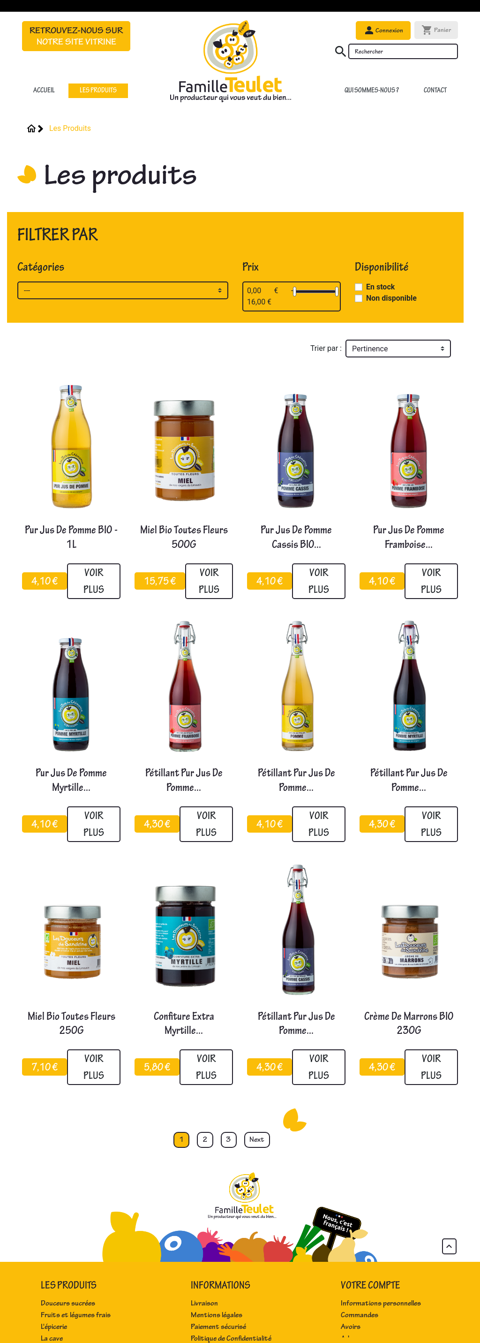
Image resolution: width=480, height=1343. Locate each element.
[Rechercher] (403, 51)
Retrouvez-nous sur (76, 36)
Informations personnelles (381, 1303)
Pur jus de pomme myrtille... (71, 780)
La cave (52, 1338)
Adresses (355, 1338)
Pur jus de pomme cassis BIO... (296, 537)
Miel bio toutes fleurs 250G (71, 1023)
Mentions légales (216, 1315)
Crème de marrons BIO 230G (409, 1023)
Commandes (359, 1315)
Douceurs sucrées (68, 1303)
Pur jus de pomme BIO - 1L (71, 537)
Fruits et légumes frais (76, 1315)
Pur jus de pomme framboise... (408, 537)
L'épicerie (54, 1326)
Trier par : (326, 348)
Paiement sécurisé (218, 1326)
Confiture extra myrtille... (184, 1023)
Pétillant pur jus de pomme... (184, 780)
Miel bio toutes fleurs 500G (184, 537)
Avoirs (350, 1326)
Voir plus (93, 581)
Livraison (204, 1303)
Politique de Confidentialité (231, 1338)
